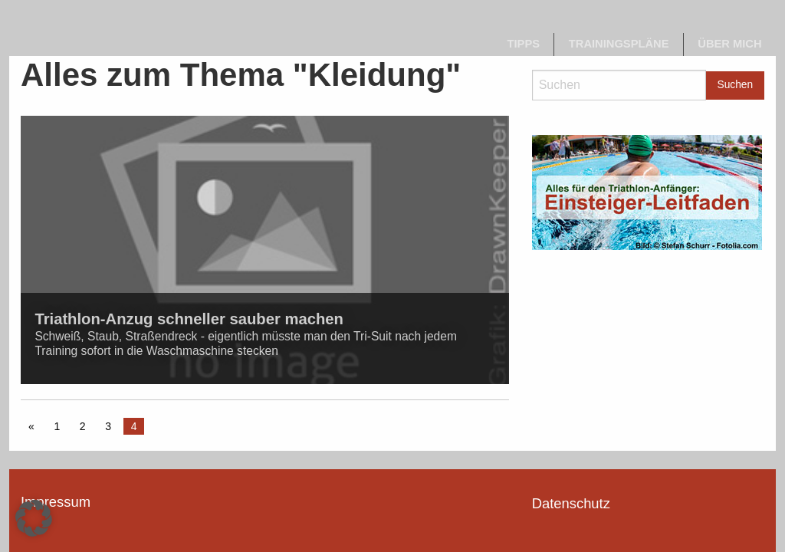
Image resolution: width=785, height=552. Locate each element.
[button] (33, 518)
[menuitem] (523, 44)
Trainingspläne (619, 44)
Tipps (523, 44)
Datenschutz (571, 503)
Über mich (729, 44)
